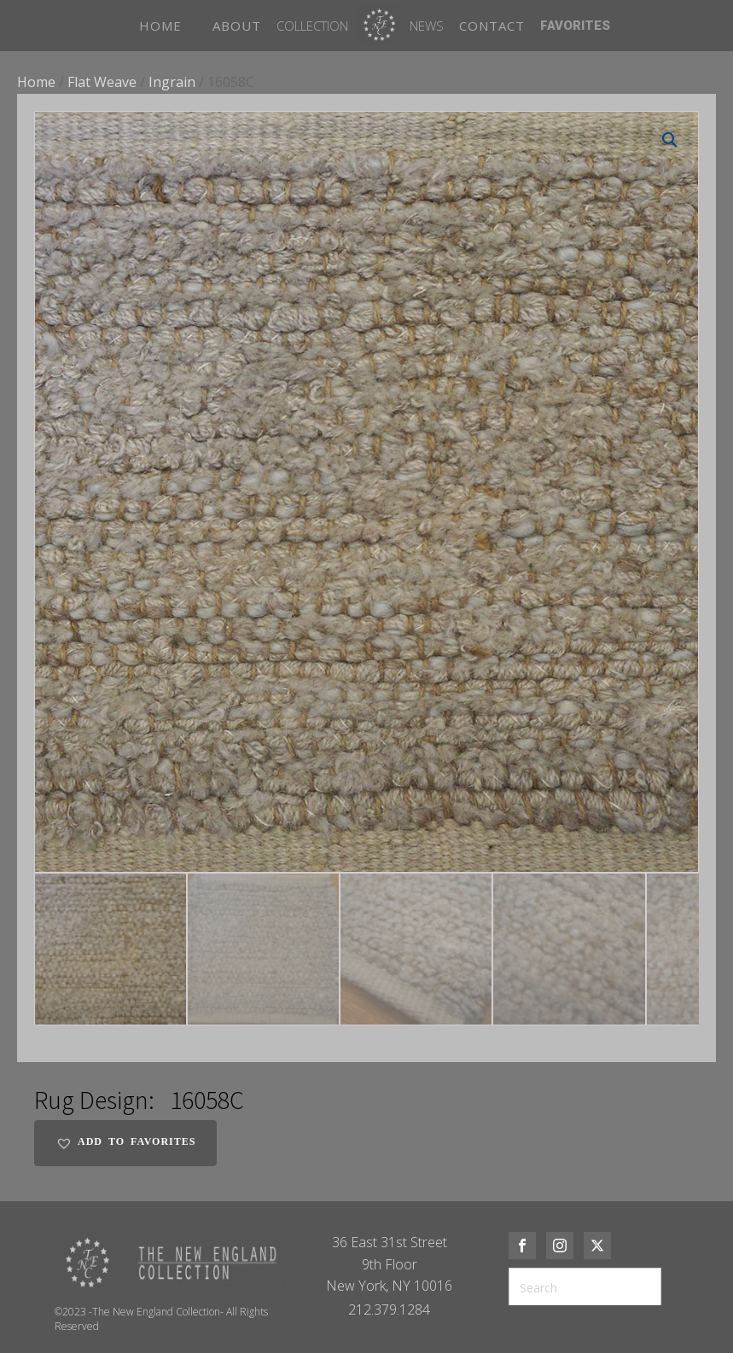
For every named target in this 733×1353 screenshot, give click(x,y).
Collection (312, 25)
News (427, 25)
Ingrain (171, 82)
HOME (160, 25)
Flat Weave (102, 82)
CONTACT (492, 25)
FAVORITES (575, 25)
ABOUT (236, 25)
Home (36, 82)
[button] (669, 140)
